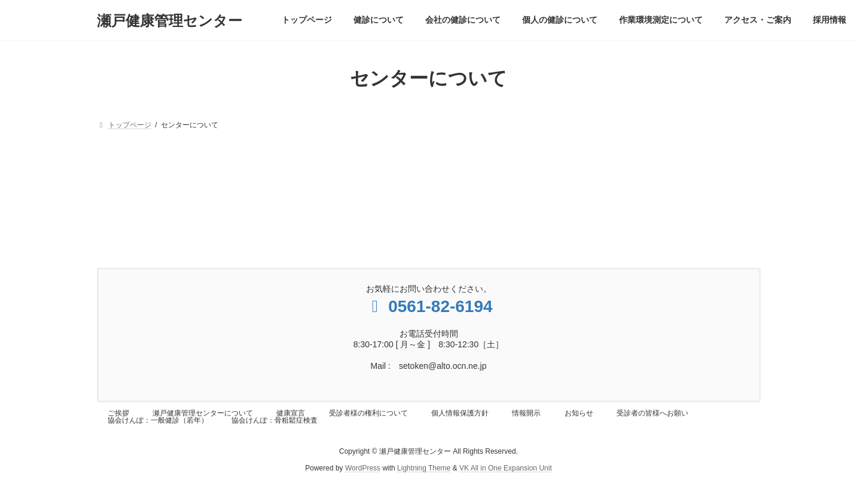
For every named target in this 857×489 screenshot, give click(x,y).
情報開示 (526, 413)
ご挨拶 (118, 413)
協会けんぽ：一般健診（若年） (158, 420)
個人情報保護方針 (460, 413)
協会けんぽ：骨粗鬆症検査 (274, 420)
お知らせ (579, 413)
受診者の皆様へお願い (652, 413)
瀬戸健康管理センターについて (203, 413)
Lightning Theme (423, 468)
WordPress (362, 468)
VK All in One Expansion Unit (505, 468)
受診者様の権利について (368, 413)
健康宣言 (290, 413)
